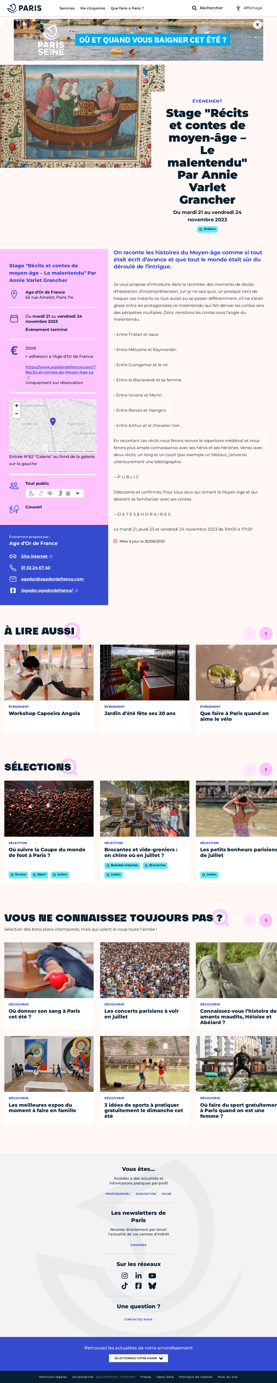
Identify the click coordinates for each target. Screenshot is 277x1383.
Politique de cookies (196, 1377)
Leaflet (52, 451)
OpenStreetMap (77, 451)
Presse (146, 1377)
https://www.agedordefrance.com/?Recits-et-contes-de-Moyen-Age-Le (60, 370)
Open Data (165, 1377)
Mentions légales (53, 1377)
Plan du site (228, 1377)
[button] (53, 421)
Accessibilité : (103, 1377)
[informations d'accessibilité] (54, 493)
